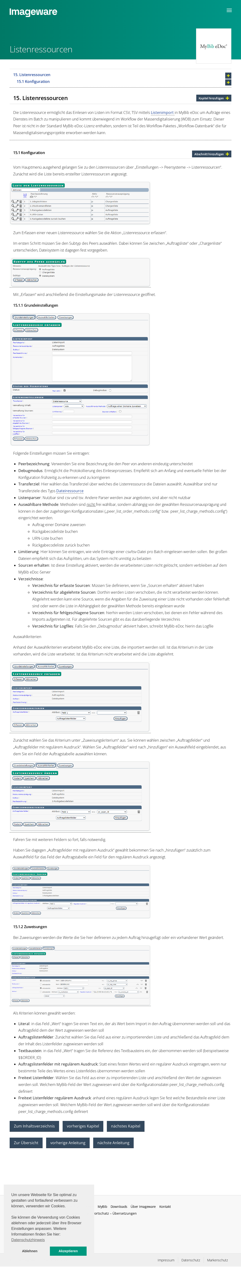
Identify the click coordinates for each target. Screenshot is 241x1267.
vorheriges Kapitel (83, 1126)
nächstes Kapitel (125, 1126)
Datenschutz (190, 1260)
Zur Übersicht (26, 1142)
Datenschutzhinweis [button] (28, 1240)
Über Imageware (143, 1207)
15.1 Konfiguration (33, 81)
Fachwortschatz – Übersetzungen (110, 1213)
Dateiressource (70, 490)
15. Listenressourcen (31, 74)
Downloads (119, 1207)
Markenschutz (217, 1260)
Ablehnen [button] (29, 1251)
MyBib (102, 1207)
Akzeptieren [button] (68, 1251)
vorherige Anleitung (67, 1142)
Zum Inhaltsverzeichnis (34, 1126)
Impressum (166, 1260)
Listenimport (163, 112)
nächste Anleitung (113, 1142)
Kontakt (165, 1207)
